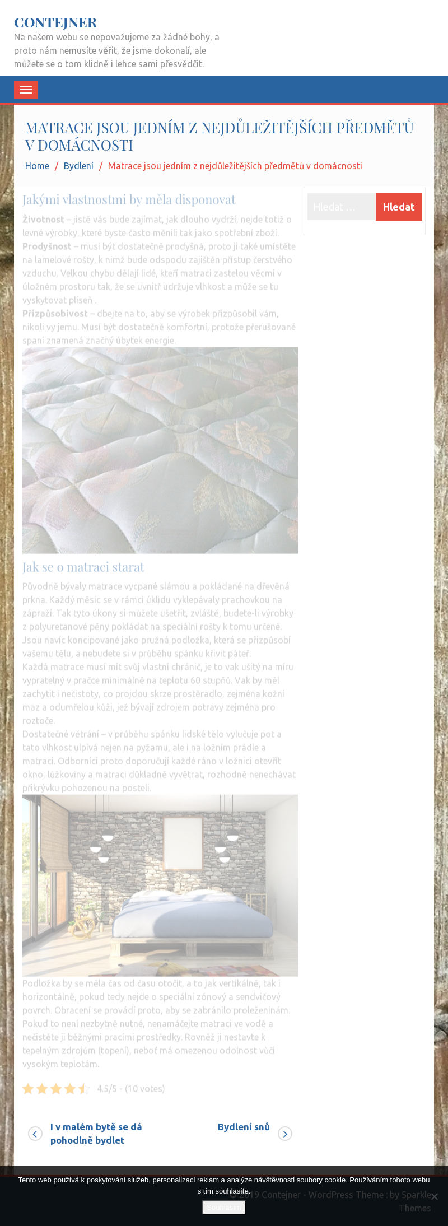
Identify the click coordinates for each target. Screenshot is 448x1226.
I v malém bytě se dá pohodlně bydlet (96, 1133)
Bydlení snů (244, 1126)
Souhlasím (224, 1207)
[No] (434, 1196)
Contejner (55, 21)
